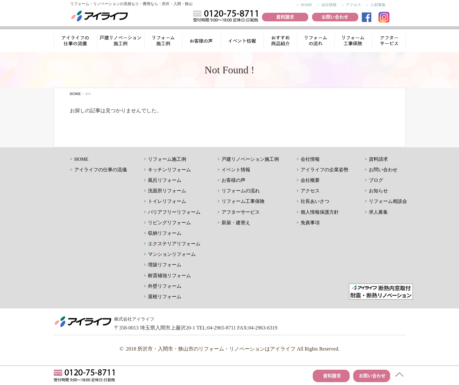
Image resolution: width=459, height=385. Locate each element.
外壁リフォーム (164, 286)
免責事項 (310, 222)
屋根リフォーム (164, 296)
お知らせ (378, 190)
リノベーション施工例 (121, 42)
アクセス (353, 5)
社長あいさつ (315, 201)
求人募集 (378, 212)
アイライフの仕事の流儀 (76, 42)
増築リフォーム (164, 264)
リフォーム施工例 (164, 42)
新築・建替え (236, 222)
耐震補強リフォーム (169, 275)
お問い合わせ (383, 169)
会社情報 (329, 5)
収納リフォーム (164, 233)
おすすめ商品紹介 (279, 42)
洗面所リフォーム (167, 190)
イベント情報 (242, 42)
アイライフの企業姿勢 (324, 169)
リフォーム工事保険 (353, 42)
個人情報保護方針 (320, 212)
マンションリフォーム (172, 254)
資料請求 (378, 159)
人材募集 (378, 5)
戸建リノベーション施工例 (250, 159)
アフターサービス (389, 42)
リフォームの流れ (315, 42)
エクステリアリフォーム (174, 243)
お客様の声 (202, 42)
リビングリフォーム (169, 222)
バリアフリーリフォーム (174, 212)
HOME (306, 5)
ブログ (376, 180)
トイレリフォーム (167, 201)
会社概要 (310, 180)
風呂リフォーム (164, 180)
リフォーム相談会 (388, 201)
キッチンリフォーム (169, 169)
